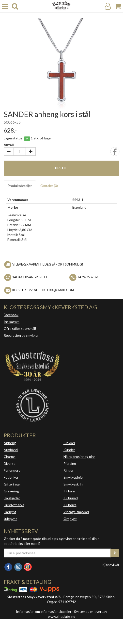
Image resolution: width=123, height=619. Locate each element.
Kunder (69, 450)
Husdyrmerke (14, 505)
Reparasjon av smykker (21, 335)
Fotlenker (11, 477)
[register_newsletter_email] (114, 553)
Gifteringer (12, 484)
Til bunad (70, 498)
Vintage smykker (76, 512)
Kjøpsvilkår (110, 565)
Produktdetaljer (20, 186)
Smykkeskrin (73, 484)
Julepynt (10, 519)
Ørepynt (70, 519)
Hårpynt (10, 512)
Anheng (10, 443)
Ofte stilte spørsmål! (20, 328)
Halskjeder (12, 498)
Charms (9, 456)
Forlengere (12, 470)
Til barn (69, 491)
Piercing (69, 463)
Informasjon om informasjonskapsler (43, 611)
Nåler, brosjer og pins (79, 456)
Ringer (68, 470)
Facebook (11, 315)
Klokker (69, 443)
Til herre (70, 505)
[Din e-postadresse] (57, 553)
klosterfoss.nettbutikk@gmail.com (43, 290)
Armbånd (11, 450)
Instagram (11, 321)
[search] (15, 6)
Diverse (9, 463)
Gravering (11, 491)
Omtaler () (49, 186)
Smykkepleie (73, 477)
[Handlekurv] (118, 6)
